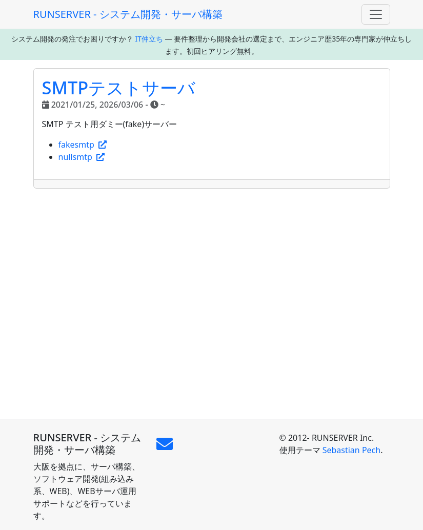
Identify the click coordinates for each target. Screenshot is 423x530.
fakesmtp (82, 144)
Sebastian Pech (352, 450)
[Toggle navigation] (375, 14)
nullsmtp (81, 156)
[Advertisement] (211, 304)
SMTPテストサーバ (119, 87)
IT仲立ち (149, 39)
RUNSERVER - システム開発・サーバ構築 (128, 14)
